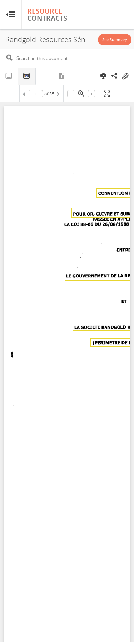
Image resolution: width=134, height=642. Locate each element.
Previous (25, 95)
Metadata (62, 76)
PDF (27, 76)
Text (9, 76)
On (125, 76)
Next (57, 95)
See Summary (114, 39)
